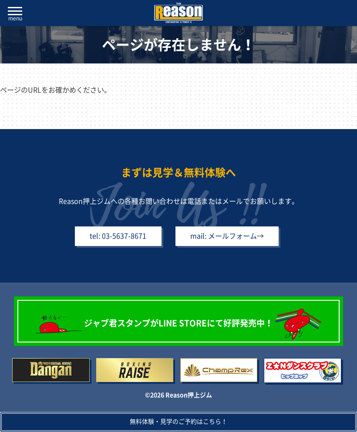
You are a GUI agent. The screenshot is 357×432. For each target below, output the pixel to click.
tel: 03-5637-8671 (112, 239)
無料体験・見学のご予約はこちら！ (178, 422)
